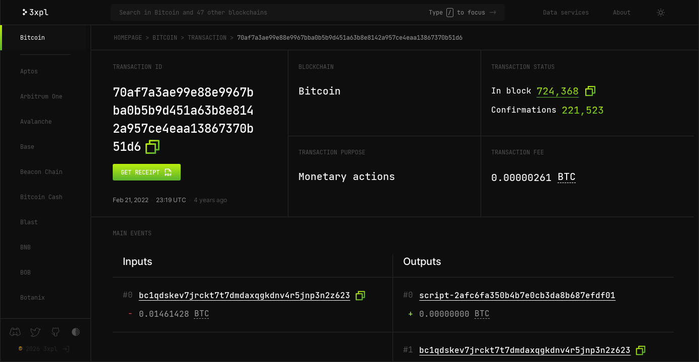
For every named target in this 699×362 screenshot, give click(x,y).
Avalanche (36, 122)
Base (27, 147)
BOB (25, 272)
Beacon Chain (41, 172)
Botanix (32, 298)
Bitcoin (32, 38)
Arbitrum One (41, 97)
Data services (566, 13)
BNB (25, 247)
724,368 (557, 91)
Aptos (29, 71)
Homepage (128, 38)
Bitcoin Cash (41, 197)
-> (492, 13)
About (622, 13)
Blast (29, 222)
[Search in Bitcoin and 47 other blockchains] (274, 12)
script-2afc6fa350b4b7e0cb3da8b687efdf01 (517, 295)
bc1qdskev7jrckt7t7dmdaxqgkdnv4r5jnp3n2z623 (244, 295)
